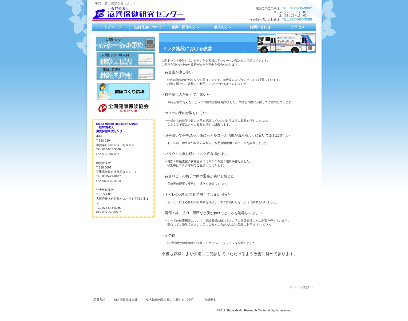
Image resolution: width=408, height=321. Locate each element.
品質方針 (99, 299)
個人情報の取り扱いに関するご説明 (169, 299)
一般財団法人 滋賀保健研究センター (145, 13)
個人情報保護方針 (125, 299)
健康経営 (211, 299)
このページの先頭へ (303, 287)
